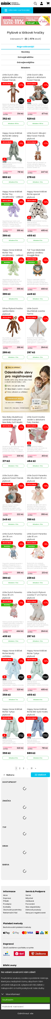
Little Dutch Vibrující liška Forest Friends (36, 136)
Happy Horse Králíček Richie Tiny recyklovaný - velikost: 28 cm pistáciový (13, 255)
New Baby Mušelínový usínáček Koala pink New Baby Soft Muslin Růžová (12, 422)
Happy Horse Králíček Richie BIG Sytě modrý (37, 712)
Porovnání (30, 904)
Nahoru (9, 775)
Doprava (7, 898)
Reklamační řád (10, 912)
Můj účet (29, 898)
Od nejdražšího (25, 57)
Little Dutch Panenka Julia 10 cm (37, 537)
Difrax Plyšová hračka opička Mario (12, 311)
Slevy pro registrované (36, 912)
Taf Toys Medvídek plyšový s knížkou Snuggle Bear (36, 254)
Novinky (25, 52)
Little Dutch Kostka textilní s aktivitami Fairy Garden (36, 421)
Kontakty (7, 907)
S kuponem (7, 113)
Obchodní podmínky (12, 909)
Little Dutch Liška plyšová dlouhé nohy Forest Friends (12, 79)
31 (31, 768)
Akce (5, 895)
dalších (40, 774)
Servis (28, 895)
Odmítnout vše (25, 1013)
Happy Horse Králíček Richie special (37, 194)
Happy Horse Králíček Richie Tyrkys (37, 653)
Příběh (6, 901)
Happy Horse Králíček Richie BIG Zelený (12, 136)
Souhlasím (7, 999)
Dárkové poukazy (33, 909)
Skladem (25, 67)
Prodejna (7, 904)
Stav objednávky (33, 907)
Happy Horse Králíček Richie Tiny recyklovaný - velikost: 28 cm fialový (13, 197)
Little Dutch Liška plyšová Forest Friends (12, 478)
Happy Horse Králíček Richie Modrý (12, 653)
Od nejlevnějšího (25, 62)
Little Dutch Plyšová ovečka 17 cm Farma (37, 595)
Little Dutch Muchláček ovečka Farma (36, 312)
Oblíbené (30, 901)
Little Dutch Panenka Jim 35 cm (12, 537)
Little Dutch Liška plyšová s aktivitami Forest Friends (36, 79)
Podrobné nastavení (13, 1006)
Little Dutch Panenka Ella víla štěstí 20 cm (37, 478)
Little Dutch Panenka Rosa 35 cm (12, 595)
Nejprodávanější (25, 46)
